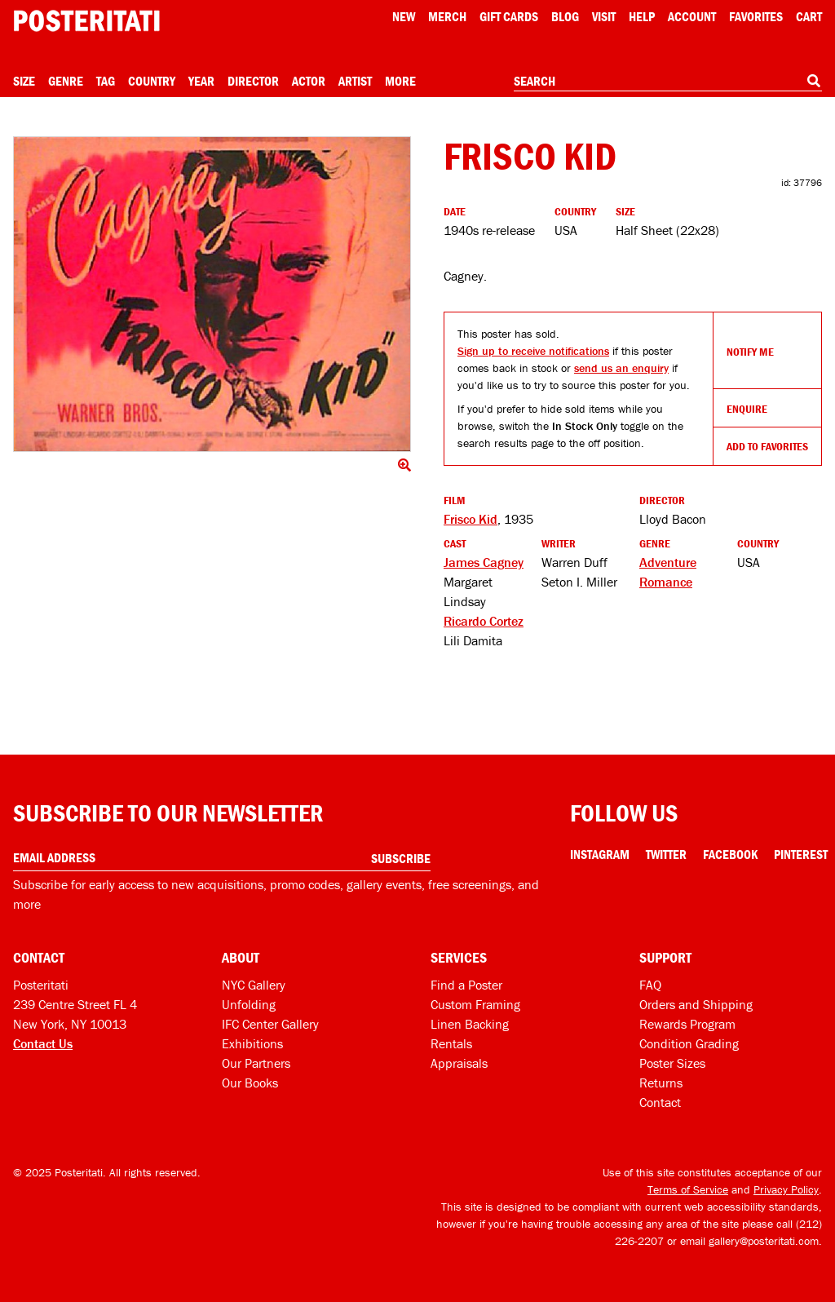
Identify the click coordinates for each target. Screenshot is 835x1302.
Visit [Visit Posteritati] (604, 16)
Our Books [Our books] (250, 1082)
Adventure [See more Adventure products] (667, 562)
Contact (660, 1102)
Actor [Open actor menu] (308, 81)
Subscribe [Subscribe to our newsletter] (401, 858)
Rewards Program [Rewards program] (687, 1024)
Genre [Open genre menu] (65, 81)
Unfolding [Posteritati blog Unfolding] (249, 1004)
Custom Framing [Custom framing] (475, 1004)
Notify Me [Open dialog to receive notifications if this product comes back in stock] (750, 351)
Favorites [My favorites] (756, 16)
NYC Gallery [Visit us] (253, 984)
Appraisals (459, 1063)
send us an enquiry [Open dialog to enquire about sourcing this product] (621, 368)
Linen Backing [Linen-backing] (470, 1024)
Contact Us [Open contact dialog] (43, 1043)
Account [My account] (692, 16)
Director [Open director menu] (253, 81)
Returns (661, 1082)
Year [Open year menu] (201, 81)
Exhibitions (252, 1043)
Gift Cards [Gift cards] (508, 16)
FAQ (650, 984)
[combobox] (668, 81)
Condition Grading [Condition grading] (689, 1043)
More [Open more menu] (400, 81)
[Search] (814, 81)
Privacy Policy (786, 1189)
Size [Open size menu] (24, 81)
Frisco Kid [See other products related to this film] (470, 519)
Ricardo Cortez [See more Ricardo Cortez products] (484, 621)
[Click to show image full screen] (212, 294)
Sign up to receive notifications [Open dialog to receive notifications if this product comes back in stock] (533, 350)
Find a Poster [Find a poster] (466, 984)
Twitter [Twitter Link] (666, 854)
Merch (447, 16)
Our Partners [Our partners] (256, 1063)
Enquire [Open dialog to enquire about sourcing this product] (747, 408)
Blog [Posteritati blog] (565, 16)
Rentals (451, 1043)
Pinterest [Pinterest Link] (801, 854)
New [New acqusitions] (403, 16)
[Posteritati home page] (86, 21)
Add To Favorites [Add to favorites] (767, 446)
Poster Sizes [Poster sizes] (672, 1063)
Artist (355, 81)
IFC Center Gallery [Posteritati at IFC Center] (270, 1024)
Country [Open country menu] (151, 81)
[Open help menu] (642, 16)
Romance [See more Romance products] (665, 582)
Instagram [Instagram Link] (600, 854)
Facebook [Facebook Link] (730, 854)
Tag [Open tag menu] (105, 81)
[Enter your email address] (222, 857)
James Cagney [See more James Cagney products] (484, 562)
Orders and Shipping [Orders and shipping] (696, 1004)
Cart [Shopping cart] (809, 16)
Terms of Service (687, 1189)
